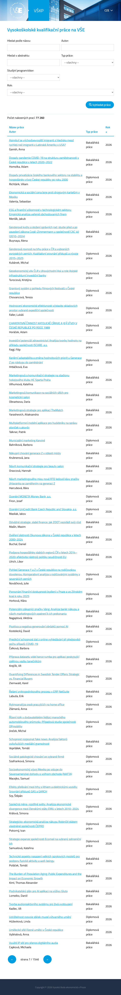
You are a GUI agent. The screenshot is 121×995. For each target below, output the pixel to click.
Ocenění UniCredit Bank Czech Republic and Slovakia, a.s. (43, 509)
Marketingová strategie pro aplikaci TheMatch (36, 410)
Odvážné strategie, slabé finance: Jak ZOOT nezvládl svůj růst (45, 522)
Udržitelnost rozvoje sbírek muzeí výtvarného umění (40, 917)
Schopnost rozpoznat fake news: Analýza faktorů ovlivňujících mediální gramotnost (38, 741)
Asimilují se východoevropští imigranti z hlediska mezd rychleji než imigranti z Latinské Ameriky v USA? (41, 142)
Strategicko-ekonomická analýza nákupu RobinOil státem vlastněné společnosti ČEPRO (43, 824)
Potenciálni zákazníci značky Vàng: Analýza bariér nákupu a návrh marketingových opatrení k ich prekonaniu (44, 611)
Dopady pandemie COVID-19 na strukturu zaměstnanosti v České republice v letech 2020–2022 (44, 160)
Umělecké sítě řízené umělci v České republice (36, 930)
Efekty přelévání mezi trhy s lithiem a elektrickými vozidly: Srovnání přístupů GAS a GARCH (43, 789)
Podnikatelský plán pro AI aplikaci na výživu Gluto (38, 891)
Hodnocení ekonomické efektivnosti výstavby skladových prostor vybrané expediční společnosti (43, 308)
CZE (107, 10)
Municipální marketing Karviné (27, 440)
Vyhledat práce (100, 105)
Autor (12, 132)
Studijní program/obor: (20, 70)
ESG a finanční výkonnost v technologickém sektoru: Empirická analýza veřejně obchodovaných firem (40, 212)
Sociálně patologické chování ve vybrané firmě (36, 756)
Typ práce (92, 132)
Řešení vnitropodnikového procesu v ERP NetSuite (39, 691)
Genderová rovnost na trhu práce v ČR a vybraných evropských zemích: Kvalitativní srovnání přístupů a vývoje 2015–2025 (43, 253)
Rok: (10, 85)
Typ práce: (67, 55)
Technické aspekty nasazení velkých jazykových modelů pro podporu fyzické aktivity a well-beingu (44, 858)
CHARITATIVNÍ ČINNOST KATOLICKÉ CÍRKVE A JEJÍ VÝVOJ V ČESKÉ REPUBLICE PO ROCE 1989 (43, 325)
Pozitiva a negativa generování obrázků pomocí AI (38, 626)
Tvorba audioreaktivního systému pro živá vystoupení (41, 904)
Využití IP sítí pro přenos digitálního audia (33, 943)
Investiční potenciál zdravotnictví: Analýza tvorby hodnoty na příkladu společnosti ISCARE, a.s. (45, 342)
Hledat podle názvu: (19, 41)
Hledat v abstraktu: (18, 55)
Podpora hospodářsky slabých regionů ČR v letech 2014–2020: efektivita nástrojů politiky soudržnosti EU (43, 554)
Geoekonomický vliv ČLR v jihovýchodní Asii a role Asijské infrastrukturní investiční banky (43, 273)
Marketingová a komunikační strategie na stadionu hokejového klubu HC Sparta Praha (39, 377)
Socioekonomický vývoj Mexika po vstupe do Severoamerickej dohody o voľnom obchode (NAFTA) (40, 771)
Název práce (16, 127)
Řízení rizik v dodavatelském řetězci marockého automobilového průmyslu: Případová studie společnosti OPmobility (42, 721)
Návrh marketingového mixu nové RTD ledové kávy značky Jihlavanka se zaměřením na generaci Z (44, 481)
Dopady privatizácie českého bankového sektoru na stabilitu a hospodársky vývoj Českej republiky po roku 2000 (45, 177)
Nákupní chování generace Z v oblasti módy (35, 453)
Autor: (65, 41)
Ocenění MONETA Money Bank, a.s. (30, 496)
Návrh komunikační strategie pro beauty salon (36, 466)
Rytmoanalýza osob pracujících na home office (36, 704)
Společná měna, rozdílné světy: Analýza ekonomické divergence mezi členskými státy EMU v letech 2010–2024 (44, 806)
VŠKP (39, 10)
